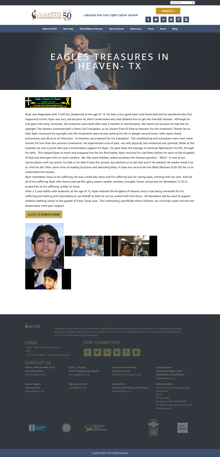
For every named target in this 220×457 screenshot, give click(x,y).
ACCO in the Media (35, 354)
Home (29, 347)
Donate (168, 11)
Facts (151, 28)
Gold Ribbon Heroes (91, 28)
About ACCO (49, 28)
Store (163, 28)
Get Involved (116, 28)
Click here (59, 335)
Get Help (68, 28)
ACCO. (109, 453)
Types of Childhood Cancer (47, 347)
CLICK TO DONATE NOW (44, 214)
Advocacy (135, 28)
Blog (175, 28)
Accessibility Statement (58, 354)
